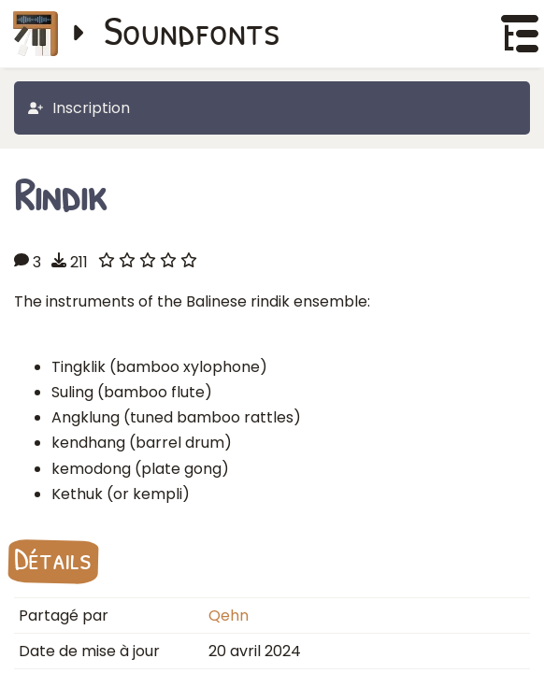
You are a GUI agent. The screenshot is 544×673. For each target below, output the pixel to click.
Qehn (228, 615)
